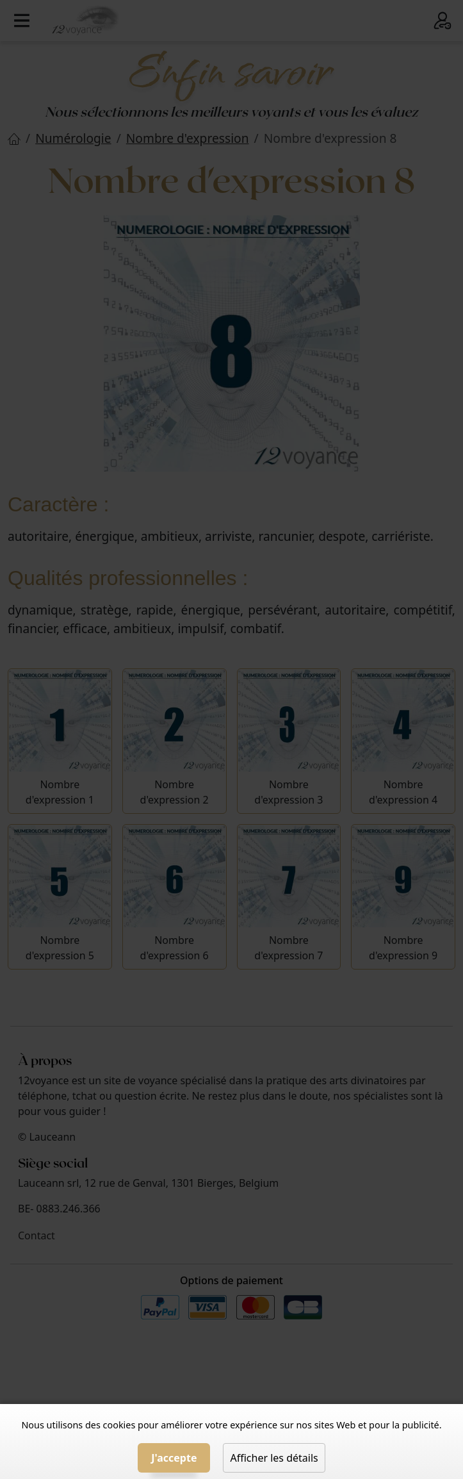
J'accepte (174, 1458)
